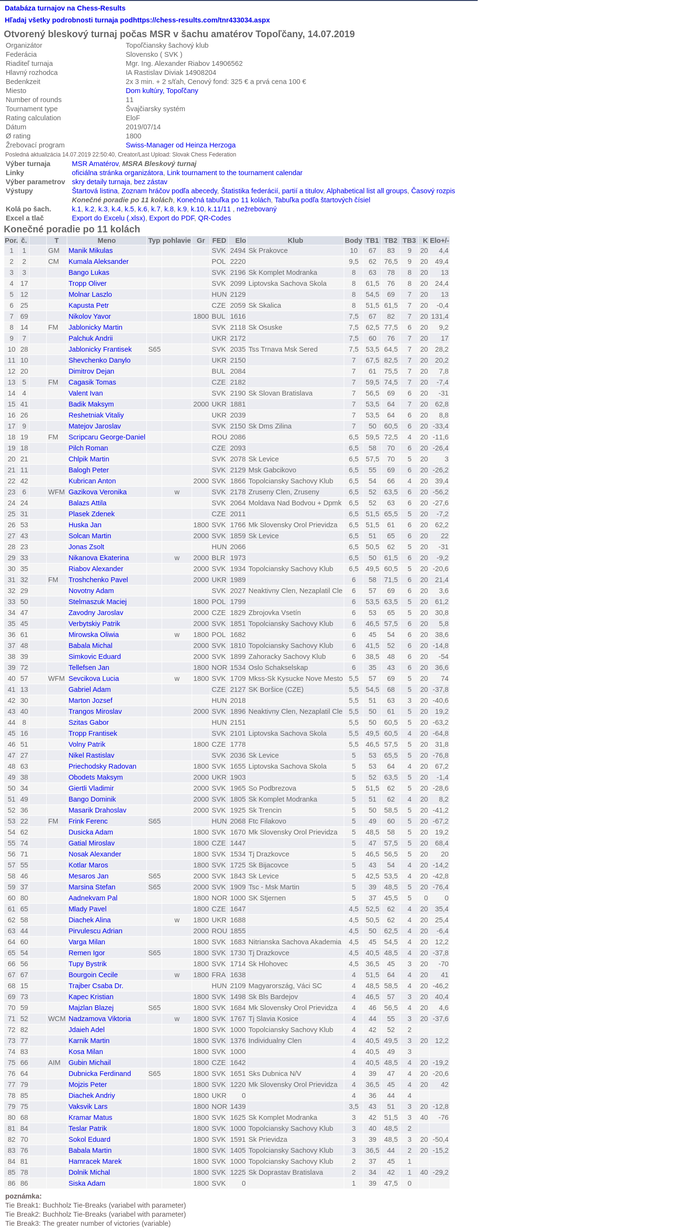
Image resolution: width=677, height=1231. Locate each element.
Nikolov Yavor (90, 316)
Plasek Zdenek (92, 514)
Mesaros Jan (89, 876)
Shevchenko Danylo (100, 360)
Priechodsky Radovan (103, 766)
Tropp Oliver (88, 283)
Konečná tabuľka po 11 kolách (224, 200)
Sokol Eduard (90, 1139)
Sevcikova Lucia (94, 678)
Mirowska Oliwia (94, 634)
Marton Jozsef (91, 700)
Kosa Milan (86, 1051)
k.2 (89, 209)
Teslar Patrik (88, 1128)
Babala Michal (91, 645)
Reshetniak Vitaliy (96, 415)
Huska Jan (85, 525)
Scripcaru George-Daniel (107, 437)
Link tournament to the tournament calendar (234, 173)
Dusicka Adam (91, 832)
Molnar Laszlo (90, 294)
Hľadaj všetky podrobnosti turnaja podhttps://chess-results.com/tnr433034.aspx (137, 20)
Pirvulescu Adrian (96, 931)
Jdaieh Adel (87, 1029)
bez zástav (150, 182)
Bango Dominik (92, 799)
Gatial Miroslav (92, 843)
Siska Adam (87, 1183)
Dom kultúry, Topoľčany (162, 90)
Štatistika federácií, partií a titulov (272, 191)
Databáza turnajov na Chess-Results (65, 8)
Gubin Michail (90, 1062)
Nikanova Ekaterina (99, 558)
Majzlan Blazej (91, 1008)
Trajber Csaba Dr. (96, 986)
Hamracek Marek (95, 1161)
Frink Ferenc (88, 821)
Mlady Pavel (88, 909)
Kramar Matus (91, 1117)
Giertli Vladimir (91, 788)
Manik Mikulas (91, 250)
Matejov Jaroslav (95, 426)
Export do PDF (172, 218)
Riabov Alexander (96, 569)
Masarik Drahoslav (97, 810)
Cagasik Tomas (92, 382)
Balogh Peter (89, 470)
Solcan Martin (90, 536)
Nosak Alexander (95, 854)
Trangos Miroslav (95, 711)
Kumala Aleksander (99, 261)
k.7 (156, 209)
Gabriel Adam (90, 689)
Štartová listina (95, 191)
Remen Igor (87, 953)
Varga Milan (87, 942)
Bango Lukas (89, 272)
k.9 (182, 209)
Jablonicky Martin (96, 327)
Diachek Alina (90, 920)
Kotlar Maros (88, 865)
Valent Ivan (86, 393)
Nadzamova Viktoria (100, 1018)
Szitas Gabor (89, 722)
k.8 (169, 209)
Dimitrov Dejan (91, 371)
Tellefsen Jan (89, 667)
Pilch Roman (88, 448)
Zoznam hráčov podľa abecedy (169, 191)
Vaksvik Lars (88, 1106)
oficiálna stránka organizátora (117, 173)
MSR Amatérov (95, 163)
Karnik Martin (89, 1040)
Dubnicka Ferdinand (100, 1073)
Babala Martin (90, 1150)
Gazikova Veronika (98, 492)
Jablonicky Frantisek (100, 349)
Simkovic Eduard (95, 656)
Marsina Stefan (92, 887)
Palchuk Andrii (91, 338)
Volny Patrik (87, 744)
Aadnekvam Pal (93, 898)
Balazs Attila (88, 503)
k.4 (116, 209)
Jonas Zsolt (86, 547)
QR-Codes (214, 218)
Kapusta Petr (89, 305)
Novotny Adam (91, 591)
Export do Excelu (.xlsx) (108, 218)
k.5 (129, 209)
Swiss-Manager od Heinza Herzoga (181, 145)
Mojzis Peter (88, 1084)
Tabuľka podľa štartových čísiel (322, 200)
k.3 (103, 209)
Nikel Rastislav (91, 755)
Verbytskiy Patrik (94, 623)
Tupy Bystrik (88, 964)
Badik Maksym (91, 404)
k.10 (197, 209)
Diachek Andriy (92, 1095)
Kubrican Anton (92, 481)
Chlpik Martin (89, 459)
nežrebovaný (256, 209)
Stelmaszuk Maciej (98, 601)
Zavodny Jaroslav (96, 612)
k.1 (77, 209)
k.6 (142, 209)
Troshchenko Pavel (98, 580)
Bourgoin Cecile (93, 975)
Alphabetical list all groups (367, 191)
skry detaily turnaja (101, 182)
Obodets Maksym (96, 777)
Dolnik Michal (89, 1172)
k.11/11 (219, 209)
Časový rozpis (433, 191)
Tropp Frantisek (93, 733)
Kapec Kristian (91, 997)
